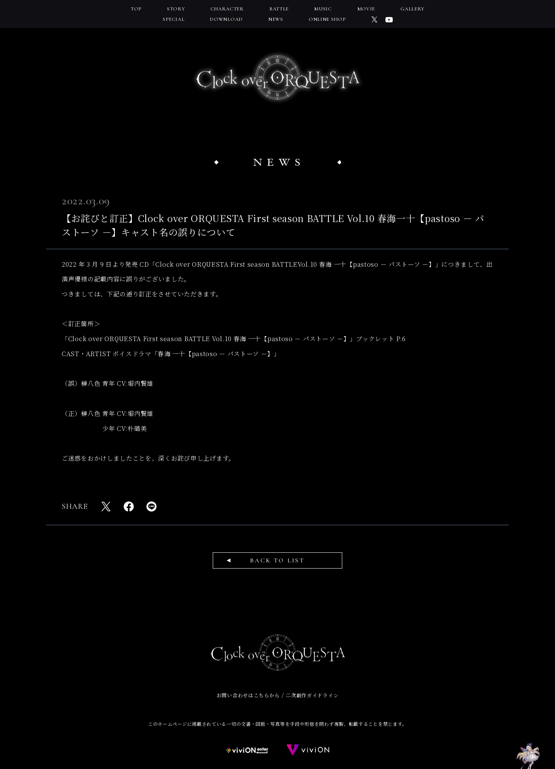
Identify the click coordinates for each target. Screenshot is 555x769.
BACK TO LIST (277, 560)
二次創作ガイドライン (312, 695)
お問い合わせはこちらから (248, 695)
